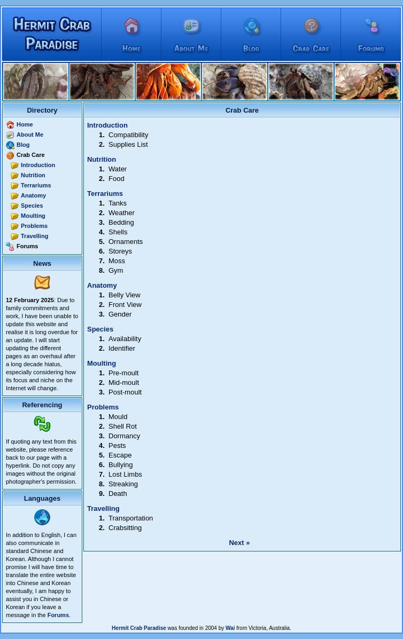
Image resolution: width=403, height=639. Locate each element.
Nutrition (33, 175)
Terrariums (36, 185)
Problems (34, 226)
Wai (230, 628)
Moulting (33, 215)
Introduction (38, 165)
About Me (30, 134)
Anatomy (33, 195)
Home (25, 124)
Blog (23, 144)
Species (32, 205)
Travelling (34, 236)
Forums (58, 615)
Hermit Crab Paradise (139, 628)
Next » (239, 543)
